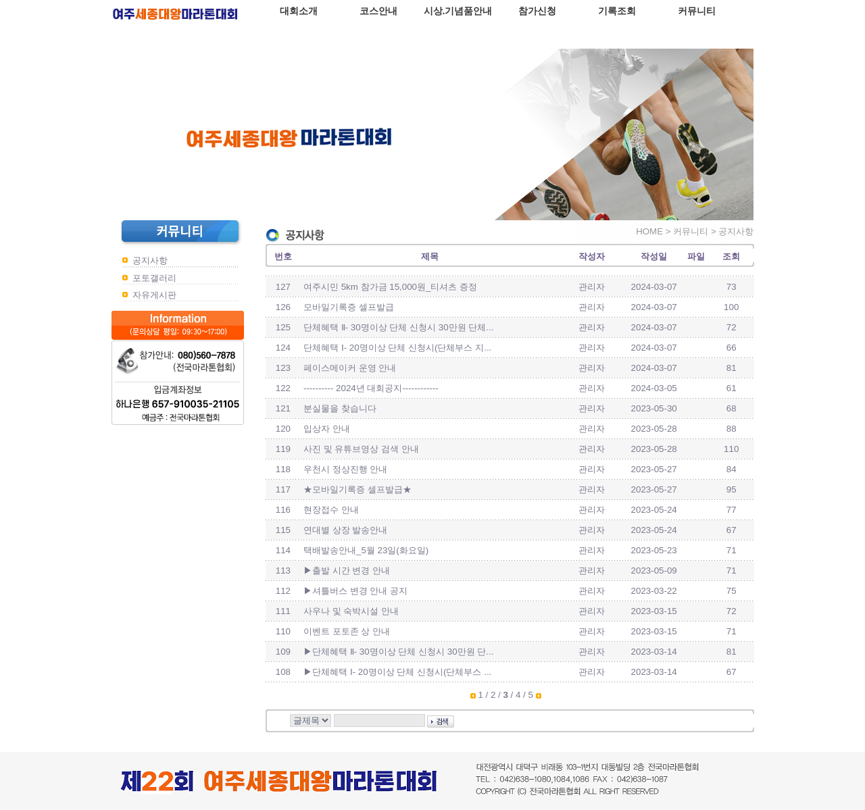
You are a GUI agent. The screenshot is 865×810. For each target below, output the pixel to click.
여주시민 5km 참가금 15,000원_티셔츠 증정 (390, 287)
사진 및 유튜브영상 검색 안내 (361, 449)
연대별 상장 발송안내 (345, 530)
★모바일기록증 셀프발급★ (357, 489)
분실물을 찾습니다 (339, 408)
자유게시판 (154, 295)
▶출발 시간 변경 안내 (346, 570)
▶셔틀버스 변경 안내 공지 (355, 591)
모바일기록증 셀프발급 (348, 307)
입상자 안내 (326, 429)
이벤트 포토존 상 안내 (346, 631)
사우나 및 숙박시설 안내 (351, 611)
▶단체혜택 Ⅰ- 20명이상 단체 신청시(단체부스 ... (397, 672)
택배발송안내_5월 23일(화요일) (365, 550)
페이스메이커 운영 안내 (349, 368)
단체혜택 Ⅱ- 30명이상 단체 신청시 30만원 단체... (398, 327)
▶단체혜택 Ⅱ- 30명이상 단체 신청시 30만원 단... (398, 652)
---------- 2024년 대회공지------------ (371, 388)
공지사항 (150, 260)
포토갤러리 (154, 278)
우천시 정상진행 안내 (345, 469)
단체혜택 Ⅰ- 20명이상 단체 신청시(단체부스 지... (397, 348)
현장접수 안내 (331, 510)
